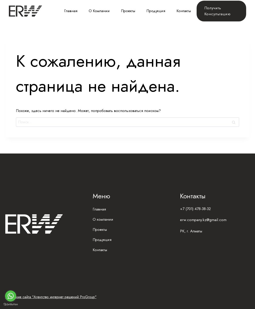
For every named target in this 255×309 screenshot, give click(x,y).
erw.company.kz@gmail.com (203, 219)
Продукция (155, 10)
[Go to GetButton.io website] (11, 304)
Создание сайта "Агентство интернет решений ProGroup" (50, 297)
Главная (70, 10)
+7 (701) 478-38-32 (195, 208)
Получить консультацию (217, 11)
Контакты (183, 10)
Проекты (128, 10)
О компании (99, 10)
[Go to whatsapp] (10, 295)
